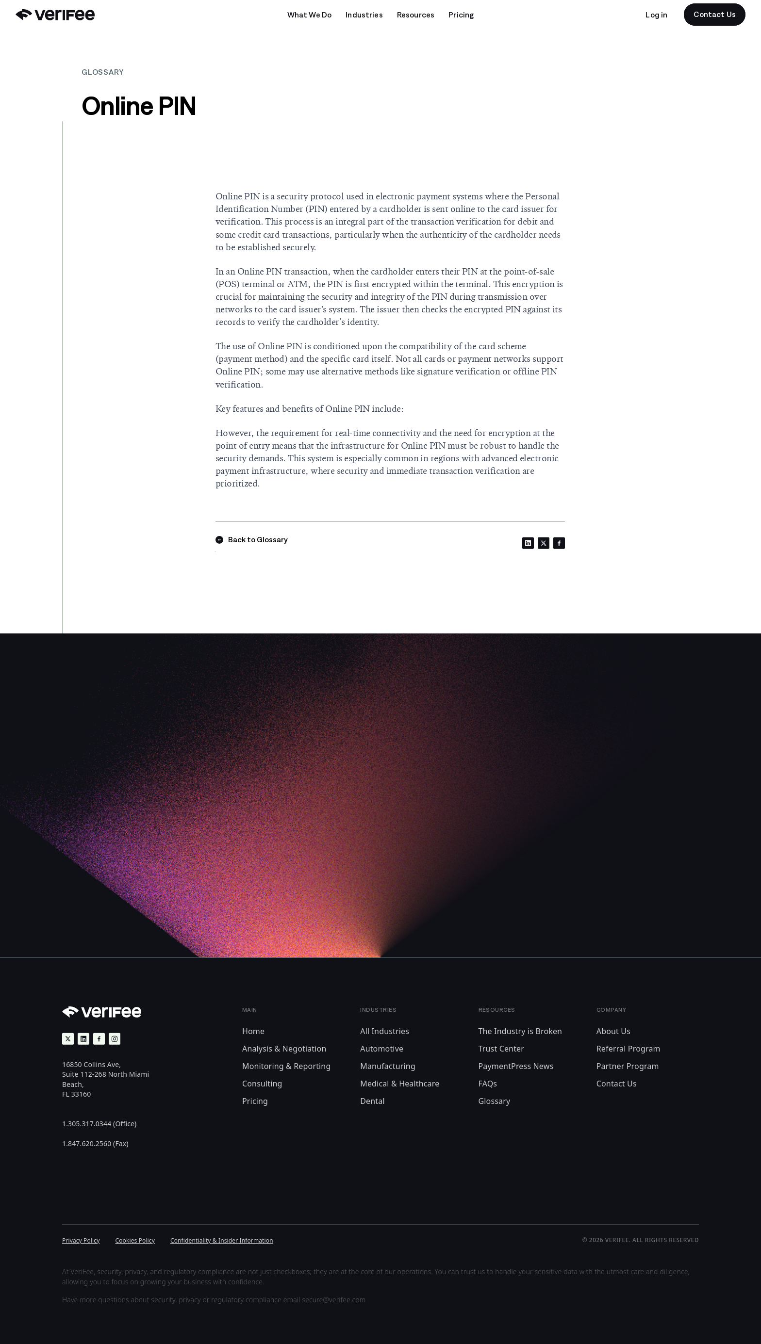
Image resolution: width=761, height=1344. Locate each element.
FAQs (488, 1083)
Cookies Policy (135, 1240)
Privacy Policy (80, 1240)
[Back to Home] (55, 14)
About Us (613, 1031)
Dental (372, 1101)
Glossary (495, 1101)
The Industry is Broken (520, 1031)
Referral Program (628, 1048)
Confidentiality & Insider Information (221, 1240)
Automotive (381, 1048)
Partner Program (627, 1066)
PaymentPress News (516, 1066)
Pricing (255, 1101)
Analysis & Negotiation (284, 1048)
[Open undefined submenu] (309, 14)
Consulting (262, 1083)
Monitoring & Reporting (286, 1066)
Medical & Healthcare (399, 1083)
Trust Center (502, 1048)
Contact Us (616, 1083)
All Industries (384, 1031)
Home (253, 1031)
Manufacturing (387, 1066)
